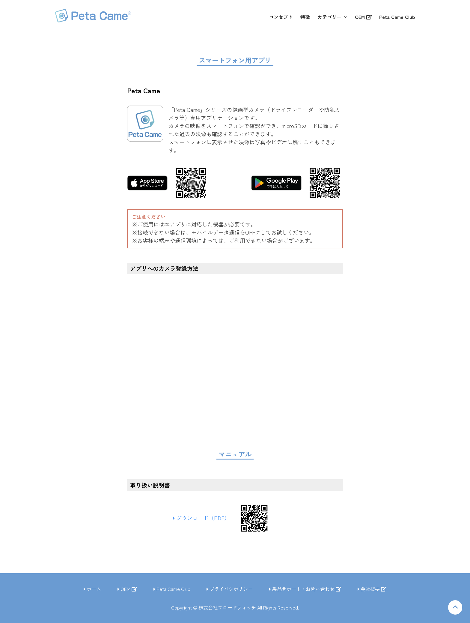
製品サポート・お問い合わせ (305, 588)
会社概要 (372, 588)
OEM (127, 588)
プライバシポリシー (230, 588)
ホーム (92, 588)
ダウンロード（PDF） (203, 518)
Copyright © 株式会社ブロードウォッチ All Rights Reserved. (235, 607)
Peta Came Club (171, 588)
